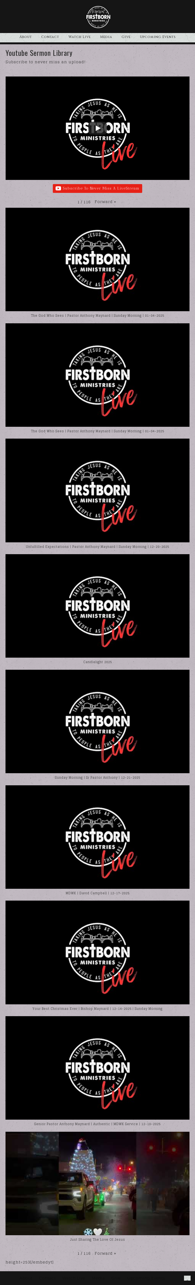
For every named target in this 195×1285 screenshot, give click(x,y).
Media (106, 37)
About (26, 37)
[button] (105, 202)
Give (126, 37)
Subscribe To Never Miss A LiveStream (97, 188)
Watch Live (79, 37)
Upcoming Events (158, 37)
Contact (50, 37)
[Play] (97, 128)
